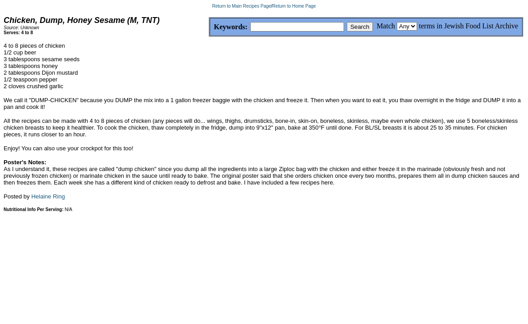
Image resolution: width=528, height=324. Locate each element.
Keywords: (209, 27)
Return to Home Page (294, 6)
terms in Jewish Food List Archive (468, 26)
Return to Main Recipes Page (241, 6)
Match (385, 26)
